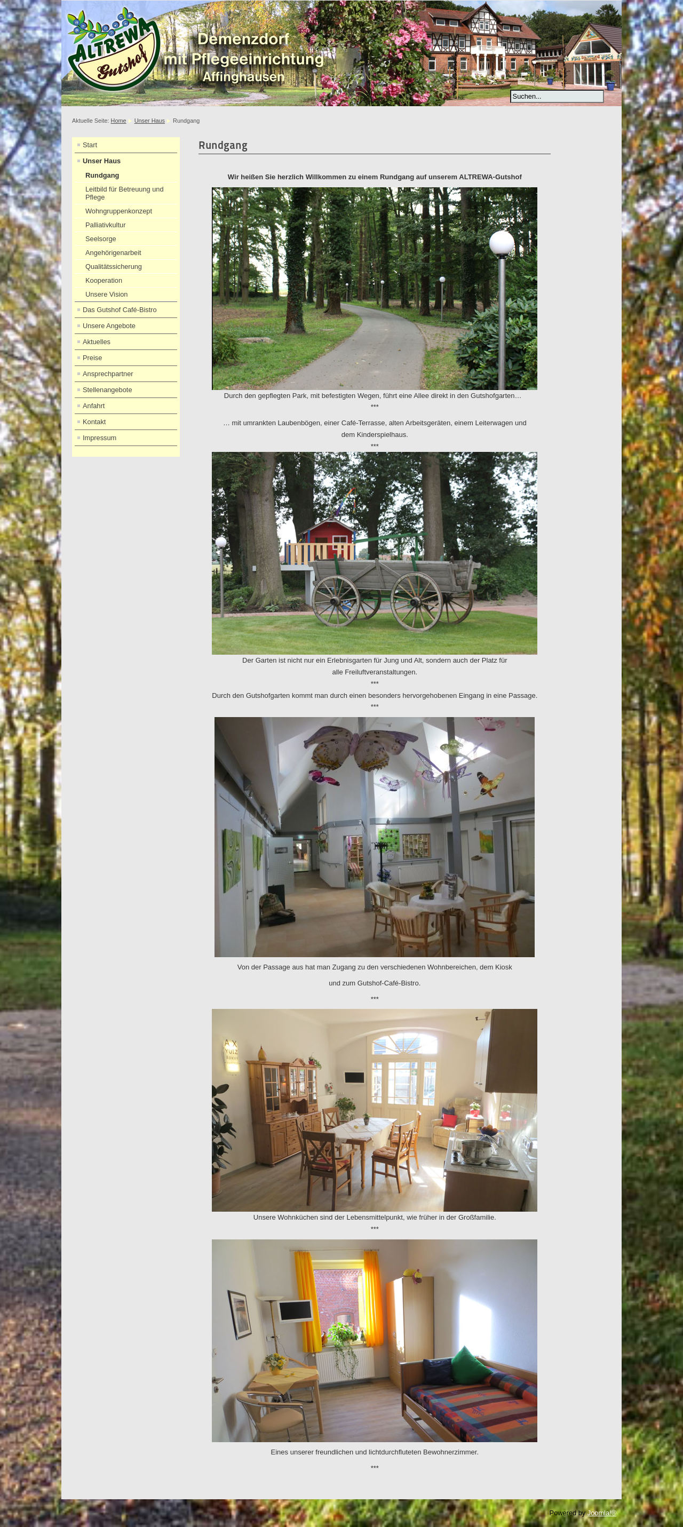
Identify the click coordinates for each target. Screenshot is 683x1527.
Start (90, 145)
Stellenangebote (107, 390)
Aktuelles (96, 342)
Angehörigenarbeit (113, 253)
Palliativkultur (105, 225)
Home (118, 120)
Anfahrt (94, 406)
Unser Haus (149, 120)
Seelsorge (100, 239)
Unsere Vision (106, 294)
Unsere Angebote (109, 326)
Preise (92, 358)
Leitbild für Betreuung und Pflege (124, 193)
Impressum (99, 438)
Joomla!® (601, 1513)
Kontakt (94, 422)
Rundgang (102, 175)
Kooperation (103, 280)
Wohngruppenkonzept (118, 211)
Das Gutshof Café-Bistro (120, 310)
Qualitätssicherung (113, 267)
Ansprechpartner (108, 374)
